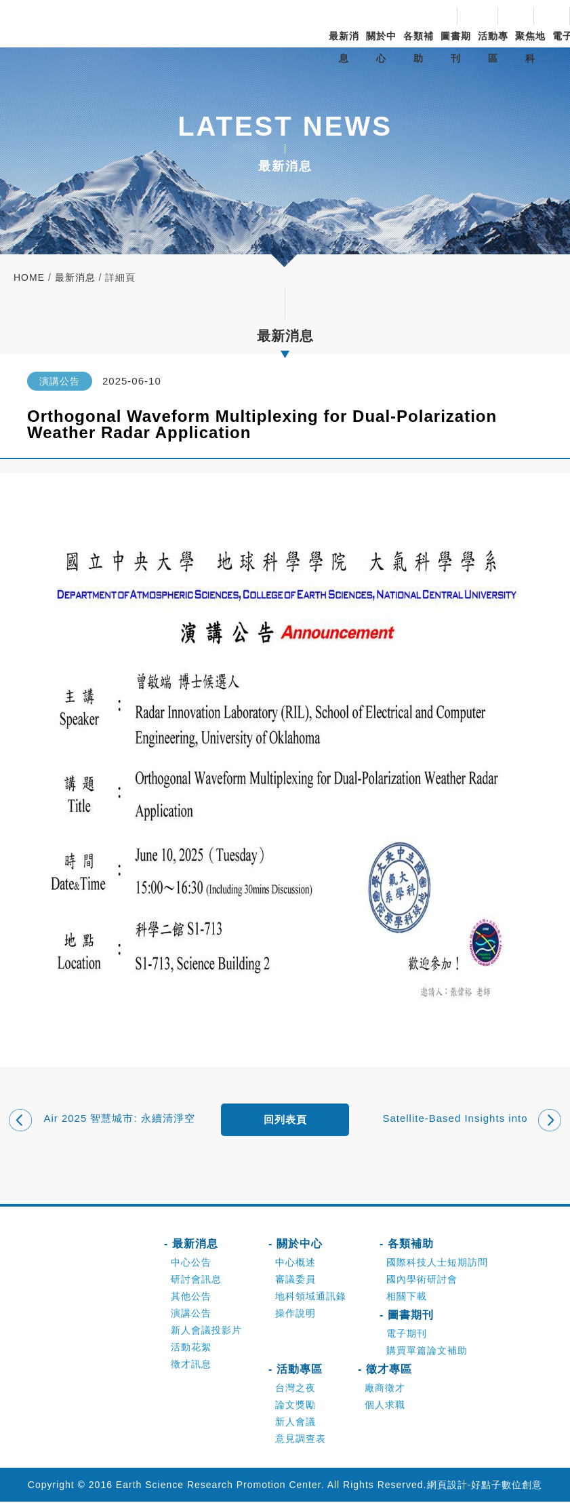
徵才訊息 (191, 1365)
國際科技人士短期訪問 (437, 1263)
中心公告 (191, 1263)
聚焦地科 (530, 47)
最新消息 (344, 47)
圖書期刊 (456, 47)
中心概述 (295, 1263)
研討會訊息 (196, 1280)
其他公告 (191, 1297)
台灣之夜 (295, 1389)
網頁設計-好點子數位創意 (485, 1486)
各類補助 (418, 47)
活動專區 (493, 47)
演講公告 (191, 1314)
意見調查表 (300, 1439)
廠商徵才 (385, 1389)
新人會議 (295, 1423)
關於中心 (381, 47)
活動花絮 (191, 1348)
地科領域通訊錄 (310, 1297)
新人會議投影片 (206, 1331)
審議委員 (295, 1280)
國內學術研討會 (421, 1280)
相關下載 (406, 1297)
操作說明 (295, 1314)
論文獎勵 (295, 1406)
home (29, 277)
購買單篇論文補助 (427, 1351)
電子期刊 (406, 1334)
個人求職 (385, 1406)
